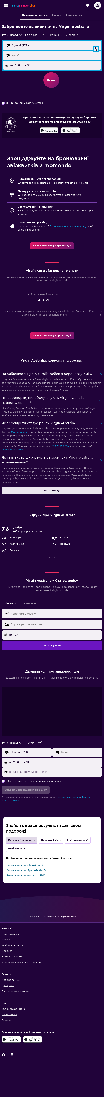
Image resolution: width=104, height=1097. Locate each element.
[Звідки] (55, 45)
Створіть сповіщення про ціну (68, 226)
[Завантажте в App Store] (70, 130)
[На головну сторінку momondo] (23, 5)
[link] (52, 245)
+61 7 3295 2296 (59, 446)
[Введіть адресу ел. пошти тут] (55, 771)
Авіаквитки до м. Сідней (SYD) (25, 865)
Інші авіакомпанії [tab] (77, 840)
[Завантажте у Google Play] (49, 130)
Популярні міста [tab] (51, 840)
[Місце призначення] (55, 55)
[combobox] (12, 35)
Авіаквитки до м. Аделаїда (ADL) (26, 875)
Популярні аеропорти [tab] (21, 840)
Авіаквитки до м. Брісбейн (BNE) (26, 870)
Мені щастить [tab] (16, 848)
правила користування (68, 797)
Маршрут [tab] (10, 603)
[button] (6, 5)
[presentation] (70, 130)
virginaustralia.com (12, 450)
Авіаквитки (33, 917)
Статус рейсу (19, 432)
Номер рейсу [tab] (30, 603)
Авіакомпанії (50, 917)
